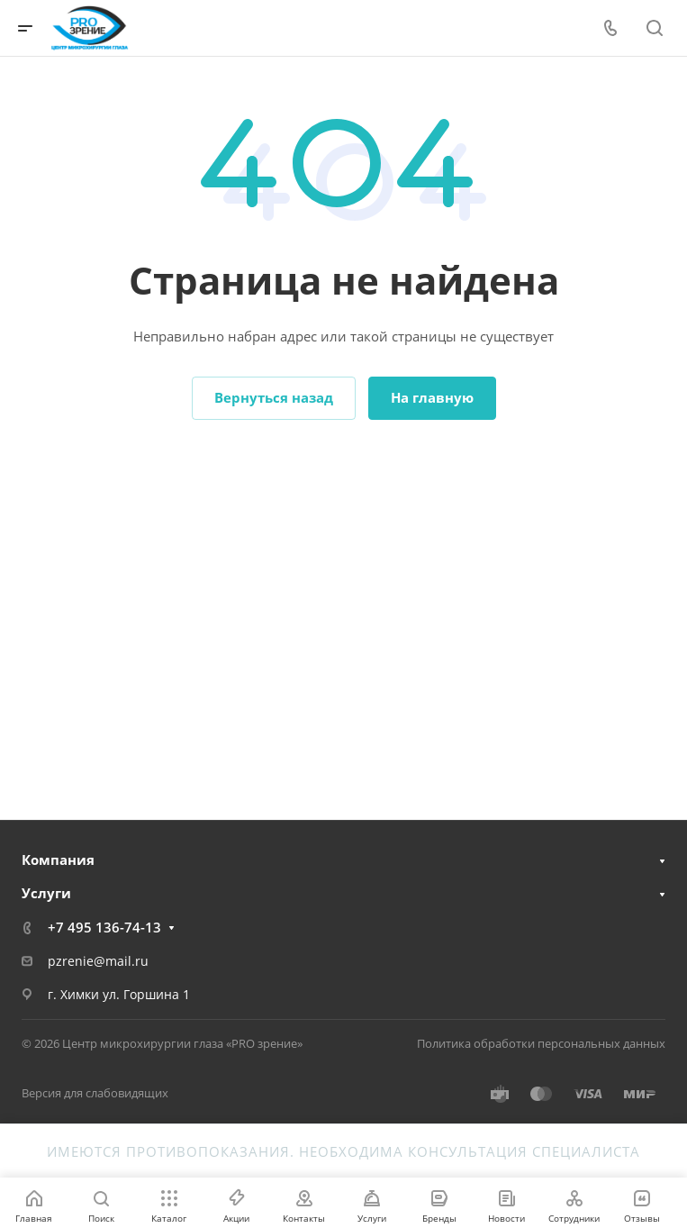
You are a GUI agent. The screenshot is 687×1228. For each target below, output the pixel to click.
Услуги (46, 893)
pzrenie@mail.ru (98, 960)
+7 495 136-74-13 (104, 927)
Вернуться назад (273, 397)
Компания (58, 860)
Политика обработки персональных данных (541, 1043)
